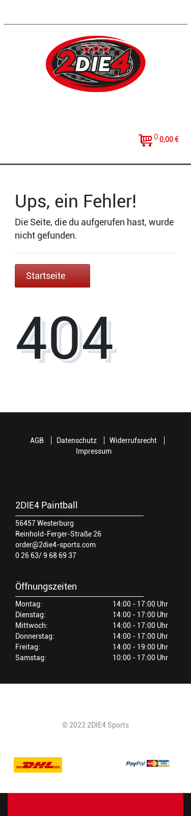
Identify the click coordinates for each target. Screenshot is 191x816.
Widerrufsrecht (133, 440)
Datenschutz (77, 440)
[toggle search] (95, 147)
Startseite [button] (52, 276)
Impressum (94, 451)
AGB (37, 440)
